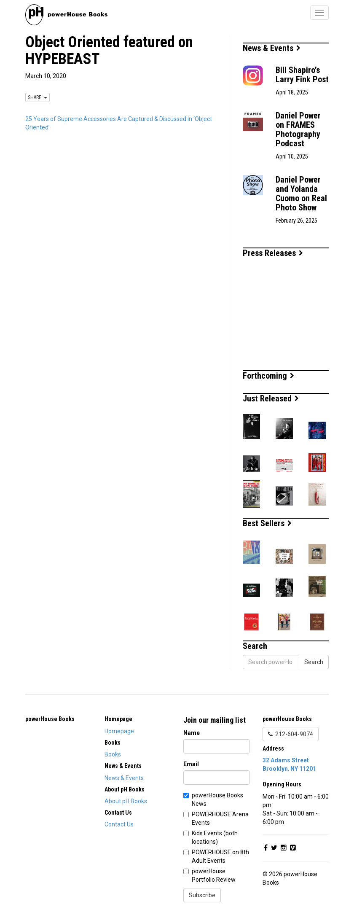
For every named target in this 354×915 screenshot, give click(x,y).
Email (191, 764)
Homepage (119, 731)
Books (113, 754)
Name (191, 732)
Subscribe (202, 895)
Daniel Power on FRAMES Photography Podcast (298, 129)
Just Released (271, 398)
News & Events (271, 48)
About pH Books (126, 801)
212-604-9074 (290, 734)
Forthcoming (268, 376)
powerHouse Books (50, 719)
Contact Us (119, 824)
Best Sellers (267, 523)
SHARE (37, 97)
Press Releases (273, 253)
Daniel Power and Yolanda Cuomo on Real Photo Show (301, 194)
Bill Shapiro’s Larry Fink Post (302, 74)
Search (313, 662)
